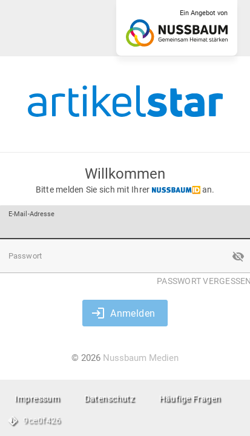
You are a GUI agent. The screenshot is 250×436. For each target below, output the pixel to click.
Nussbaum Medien (141, 357)
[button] (238, 256)
